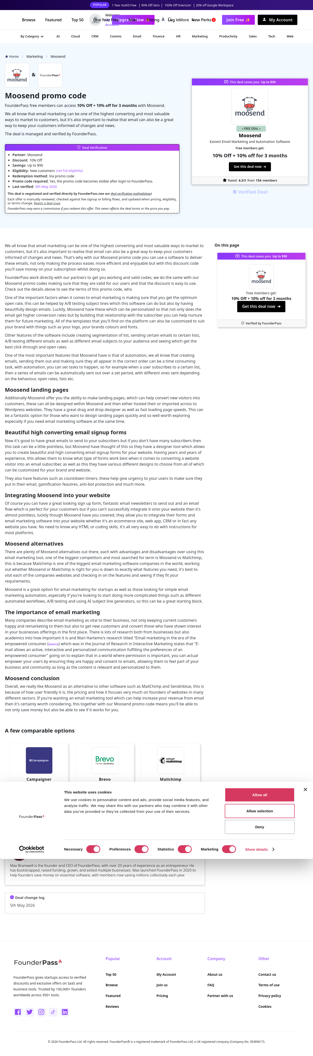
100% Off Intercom (178, 5)
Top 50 (77, 20)
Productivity (228, 36)
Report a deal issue (48, 203)
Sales (253, 36)
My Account (166, 974)
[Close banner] (305, 986)
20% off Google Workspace (214, 5)
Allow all (259, 992)
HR (178, 36)
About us (214, 974)
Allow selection (259, 1008)
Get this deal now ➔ (250, 166)
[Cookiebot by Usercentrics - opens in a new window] (31, 1046)
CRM (94, 36)
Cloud (75, 36)
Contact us (267, 974)
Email (137, 36)
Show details (256, 1046)
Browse (28, 20)
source (54, 643)
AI (58, 36)
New (133, 20)
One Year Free (106, 20)
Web (290, 36)
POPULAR (99, 5)
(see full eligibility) (69, 170)
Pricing (153, 20)
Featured (53, 20)
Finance (159, 36)
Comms (115, 36)
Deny (259, 1024)
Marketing (200, 36)
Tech (271, 36)
